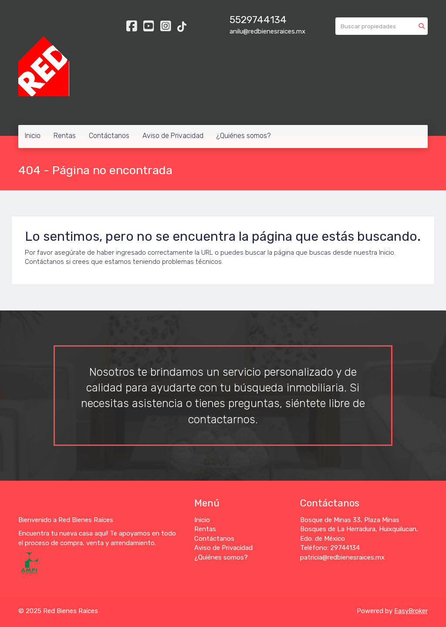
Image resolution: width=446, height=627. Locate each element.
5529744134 (258, 20)
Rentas (65, 135)
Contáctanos (109, 135)
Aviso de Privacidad (172, 135)
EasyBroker (411, 611)
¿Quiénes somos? (243, 135)
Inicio (33, 135)
